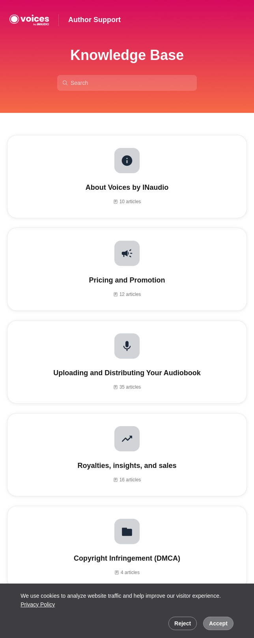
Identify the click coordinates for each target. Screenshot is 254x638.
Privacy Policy (38, 604)
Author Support (94, 20)
